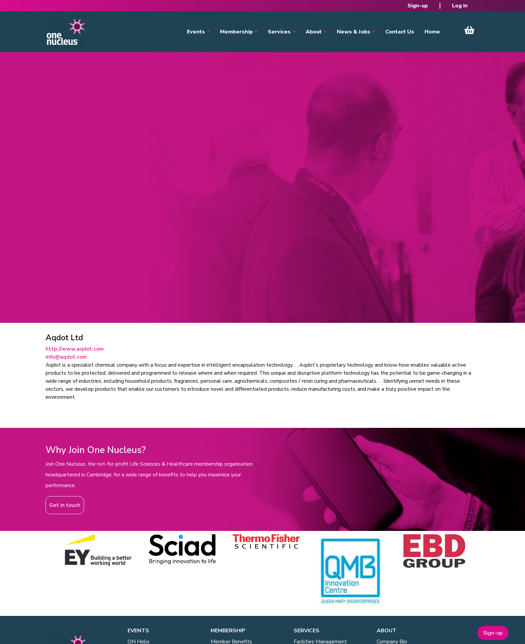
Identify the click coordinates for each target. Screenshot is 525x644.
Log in (460, 6)
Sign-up (417, 6)
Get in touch (64, 505)
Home (432, 31)
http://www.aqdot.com (75, 349)
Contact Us (399, 31)
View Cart (469, 30)
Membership (236, 31)
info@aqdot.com (66, 357)
